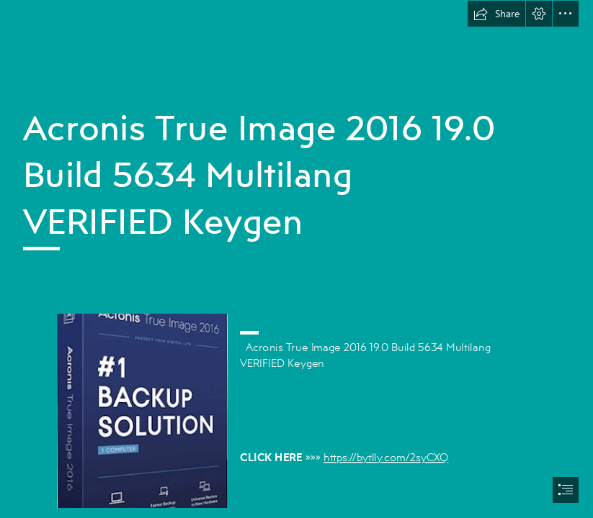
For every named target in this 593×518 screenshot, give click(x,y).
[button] (496, 14)
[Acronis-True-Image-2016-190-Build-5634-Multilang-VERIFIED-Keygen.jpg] (141, 410)
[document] (296, 259)
